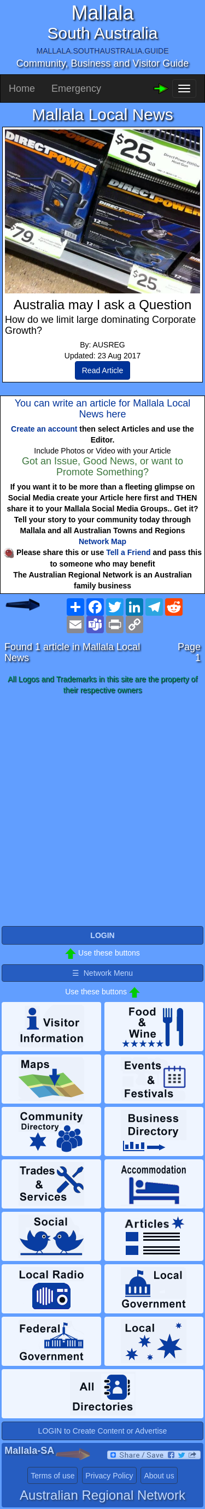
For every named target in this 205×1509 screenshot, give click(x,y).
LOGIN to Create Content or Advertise (102, 1431)
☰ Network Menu (102, 973)
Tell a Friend (128, 552)
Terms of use (52, 1475)
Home (22, 88)
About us (159, 1475)
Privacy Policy (109, 1475)
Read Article (102, 370)
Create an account (44, 429)
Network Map (102, 541)
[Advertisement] (102, 811)
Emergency (76, 88)
